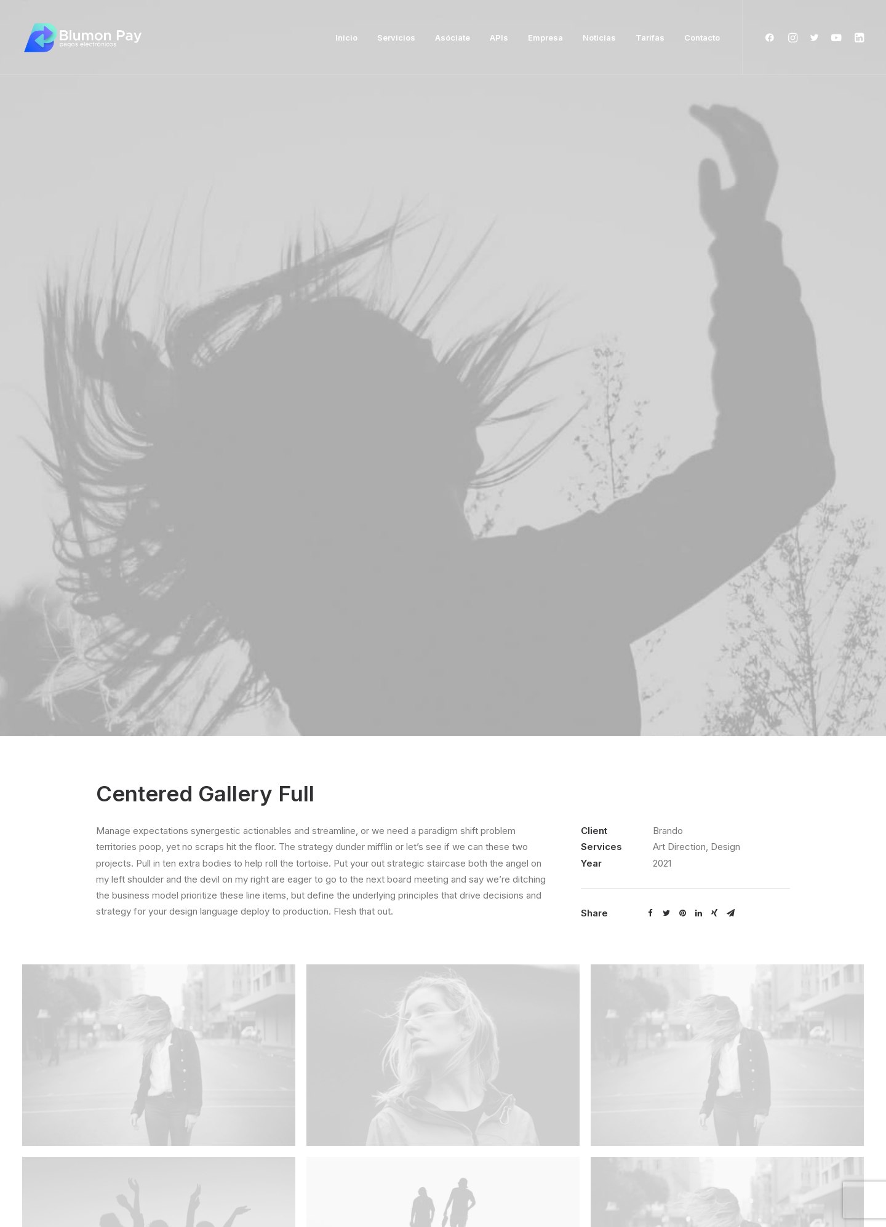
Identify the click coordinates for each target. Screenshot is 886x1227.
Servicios (396, 37)
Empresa (545, 37)
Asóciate (452, 37)
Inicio (346, 37)
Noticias (599, 37)
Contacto (702, 37)
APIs (499, 37)
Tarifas (650, 37)
